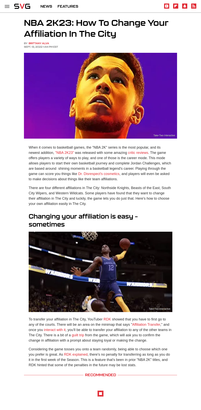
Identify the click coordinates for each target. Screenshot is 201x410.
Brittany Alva (39, 43)
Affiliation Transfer (146, 325)
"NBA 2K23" (64, 153)
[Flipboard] (175, 8)
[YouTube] (166, 8)
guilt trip (78, 335)
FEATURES (68, 6)
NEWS (46, 6)
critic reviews (138, 153)
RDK (107, 319)
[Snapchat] (184, 8)
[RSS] (193, 8)
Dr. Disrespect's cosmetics (98, 174)
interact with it (55, 330)
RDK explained (76, 354)
